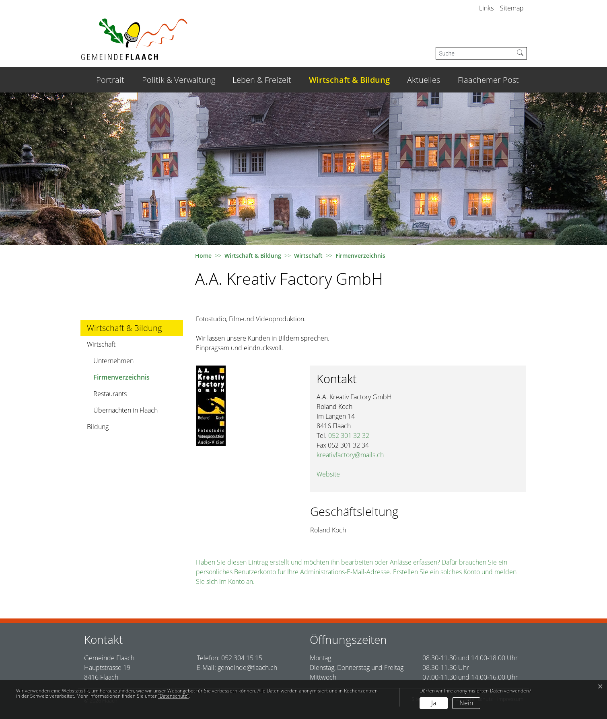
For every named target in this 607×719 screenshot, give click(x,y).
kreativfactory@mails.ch (350, 454)
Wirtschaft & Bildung (349, 79)
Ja (433, 702)
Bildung (98, 426)
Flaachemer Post (488, 79)
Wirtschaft (101, 344)
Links (486, 8)
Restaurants (110, 393)
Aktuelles (423, 79)
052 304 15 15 (241, 657)
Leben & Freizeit (262, 79)
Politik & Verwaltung (178, 79)
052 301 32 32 (348, 435)
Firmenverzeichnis (121, 379)
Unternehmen (113, 360)
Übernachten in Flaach (125, 410)
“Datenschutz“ (173, 695)
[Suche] (475, 53)
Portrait (110, 79)
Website (332, 474)
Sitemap (512, 8)
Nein (466, 702)
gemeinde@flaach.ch (247, 667)
